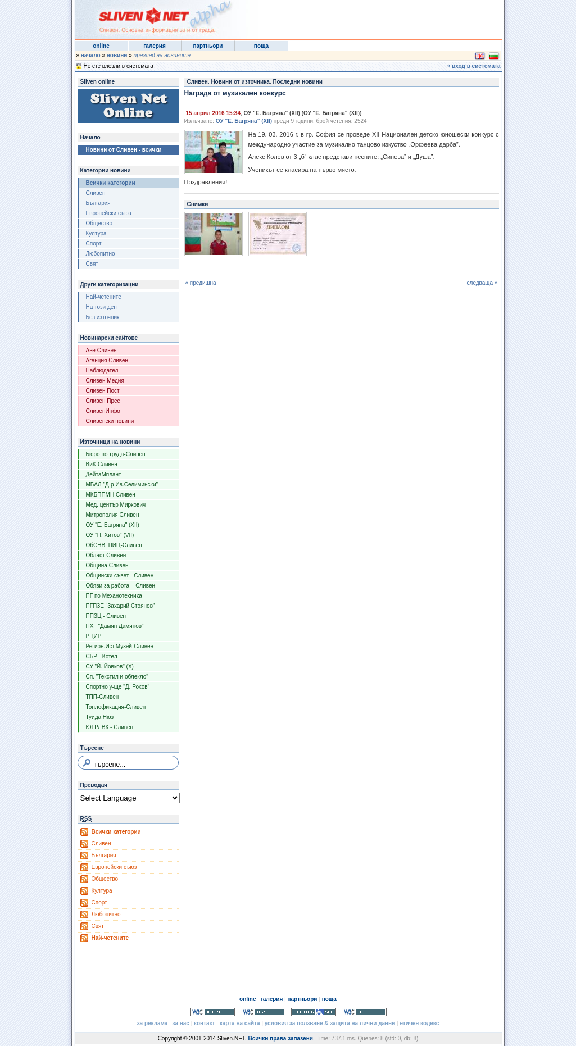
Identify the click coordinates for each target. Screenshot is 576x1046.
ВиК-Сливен (101, 464)
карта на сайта (240, 1023)
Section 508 (313, 1012)
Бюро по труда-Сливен (116, 454)
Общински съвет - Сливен (120, 575)
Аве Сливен (101, 350)
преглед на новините (162, 55)
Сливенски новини (110, 421)
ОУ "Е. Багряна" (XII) (112, 525)
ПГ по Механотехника (114, 596)
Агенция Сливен (107, 360)
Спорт (94, 243)
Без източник (103, 317)
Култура (96, 233)
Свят (92, 264)
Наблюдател (102, 370)
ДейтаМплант (103, 474)
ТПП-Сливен (102, 697)
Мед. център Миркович (116, 505)
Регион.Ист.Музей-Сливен (120, 646)
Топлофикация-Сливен (116, 707)
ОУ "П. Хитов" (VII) (110, 535)
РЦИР (94, 636)
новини (117, 55)
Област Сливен (106, 555)
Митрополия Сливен (112, 515)
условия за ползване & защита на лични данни (330, 1023)
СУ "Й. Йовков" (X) (110, 666)
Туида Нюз (100, 717)
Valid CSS (263, 1012)
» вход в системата (474, 66)
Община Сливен (107, 565)
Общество (99, 223)
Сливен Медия (105, 381)
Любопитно (100, 254)
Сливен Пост (103, 391)
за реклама (152, 1023)
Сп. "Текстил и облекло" (117, 677)
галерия (154, 46)
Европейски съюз (108, 213)
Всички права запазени (280, 1038)
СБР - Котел (101, 656)
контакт (204, 1023)
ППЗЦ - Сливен (106, 616)
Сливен (96, 193)
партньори (208, 46)
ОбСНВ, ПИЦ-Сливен (114, 545)
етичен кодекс (419, 1023)
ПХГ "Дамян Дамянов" (115, 626)
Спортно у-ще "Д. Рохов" (118, 687)
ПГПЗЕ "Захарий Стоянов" (120, 606)
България (98, 203)
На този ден (101, 307)
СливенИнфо (103, 411)
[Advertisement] (363, 17)
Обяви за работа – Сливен (121, 586)
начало (91, 55)
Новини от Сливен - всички (124, 150)
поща (261, 46)
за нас (181, 1023)
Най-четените (103, 297)
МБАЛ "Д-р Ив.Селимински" (122, 484)
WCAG (364, 1012)
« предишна (200, 283)
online (101, 46)
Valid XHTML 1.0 (212, 1012)
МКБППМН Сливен (110, 495)
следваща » (482, 283)
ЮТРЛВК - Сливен (110, 727)
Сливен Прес (103, 401)
